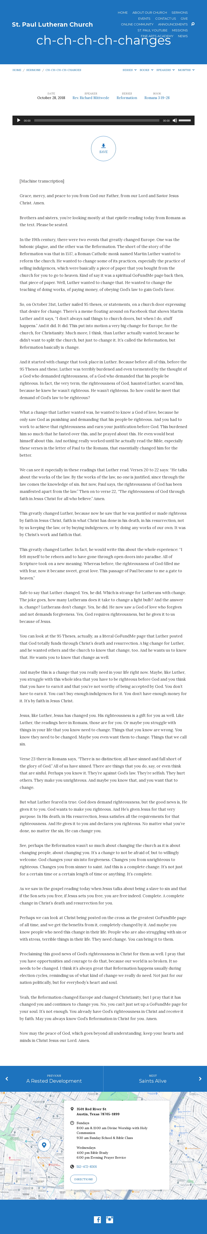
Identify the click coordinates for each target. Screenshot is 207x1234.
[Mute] (174, 120)
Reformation (127, 98)
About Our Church (149, 12)
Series (130, 70)
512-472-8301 (87, 1166)
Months (186, 70)
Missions (180, 30)
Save (103, 148)
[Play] (18, 120)
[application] (103, 120)
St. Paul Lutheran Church (52, 24)
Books (146, 70)
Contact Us (165, 18)
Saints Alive (153, 1081)
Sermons (180, 12)
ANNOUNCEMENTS (173, 24)
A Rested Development (54, 1081)
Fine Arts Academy (157, 36)
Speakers (165, 70)
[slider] (96, 120)
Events (144, 18)
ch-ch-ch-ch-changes (63, 70)
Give (184, 18)
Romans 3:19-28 (157, 98)
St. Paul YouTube (152, 30)
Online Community (137, 24)
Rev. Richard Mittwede (91, 98)
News (183, 36)
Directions (83, 1179)
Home (123, 12)
